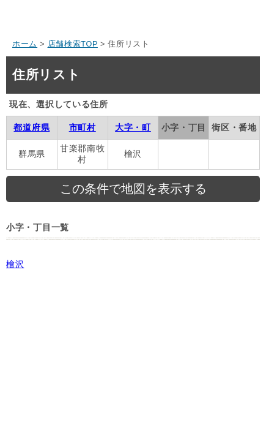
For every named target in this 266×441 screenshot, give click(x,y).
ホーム (24, 44)
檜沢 (15, 264)
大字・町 (133, 127)
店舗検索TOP (73, 44)
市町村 (82, 127)
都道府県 (31, 127)
